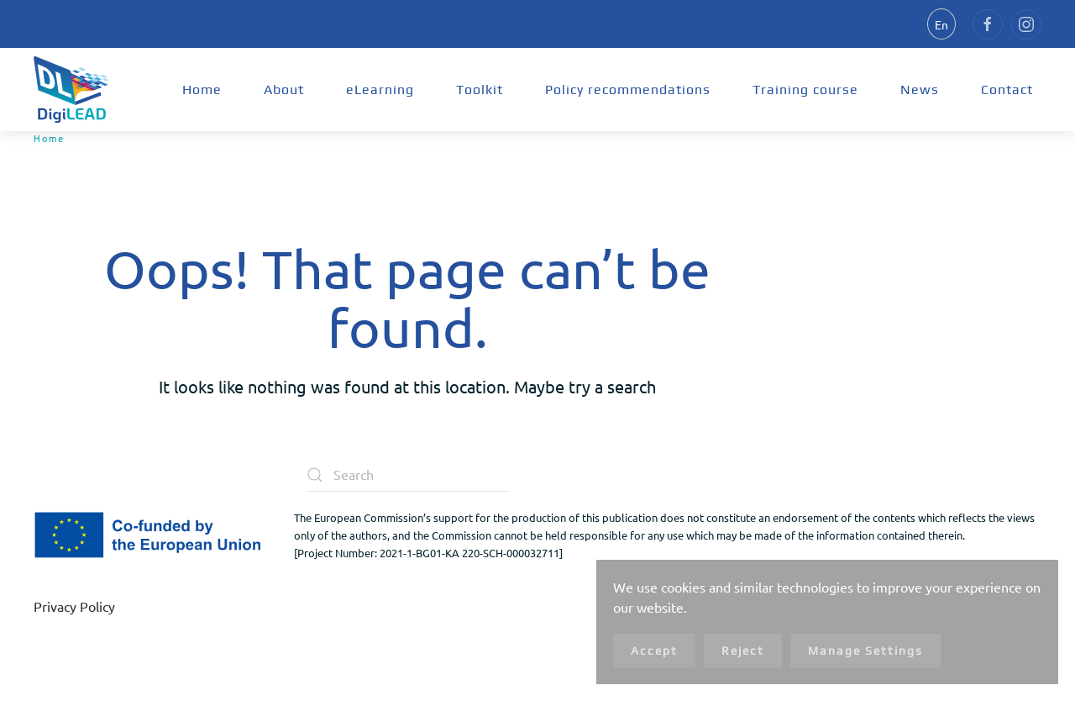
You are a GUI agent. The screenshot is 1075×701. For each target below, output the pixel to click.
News (919, 90)
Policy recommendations (628, 90)
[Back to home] (71, 89)
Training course (805, 90)
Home (202, 90)
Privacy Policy (74, 606)
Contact (1007, 90)
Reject (742, 650)
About (284, 90)
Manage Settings (865, 650)
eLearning (380, 90)
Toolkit (479, 90)
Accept (654, 650)
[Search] (407, 475)
